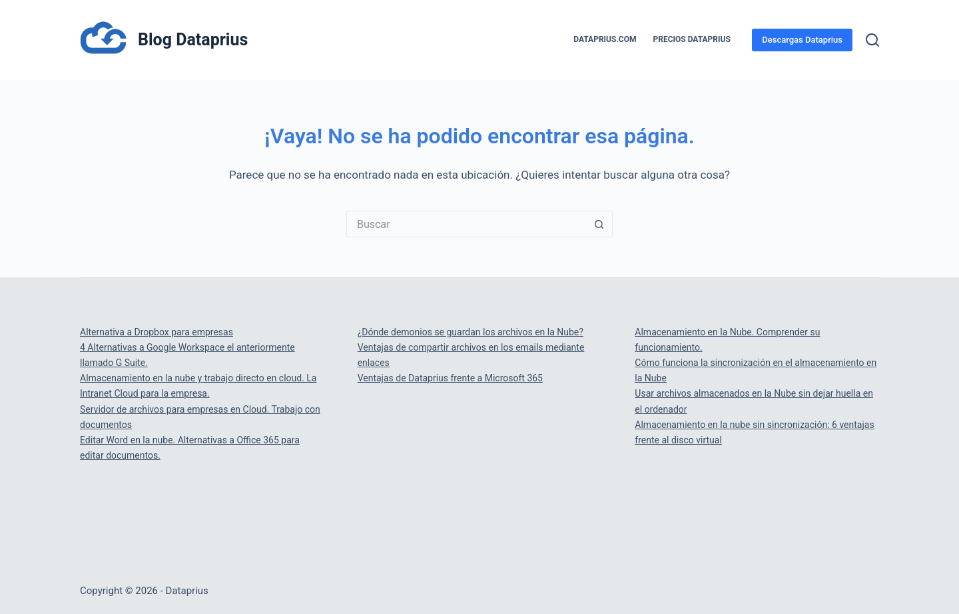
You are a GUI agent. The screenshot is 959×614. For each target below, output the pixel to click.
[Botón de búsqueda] (599, 224)
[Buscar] (872, 40)
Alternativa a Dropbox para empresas (156, 332)
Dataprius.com (604, 39)
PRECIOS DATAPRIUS (692, 39)
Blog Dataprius (193, 39)
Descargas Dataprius (802, 40)
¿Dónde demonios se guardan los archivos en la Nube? (470, 332)
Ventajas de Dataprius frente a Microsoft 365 (450, 378)
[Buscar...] (466, 224)
